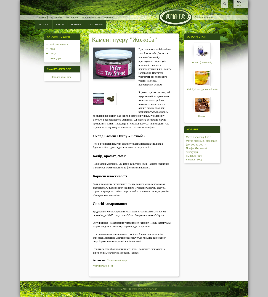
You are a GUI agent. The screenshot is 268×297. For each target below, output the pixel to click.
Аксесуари (55, 58)
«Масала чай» (194, 155)
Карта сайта (55, 17)
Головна (41, 17)
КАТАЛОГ (44, 24)
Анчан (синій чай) (202, 62)
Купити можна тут (103, 265)
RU (239, 5)
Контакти (108, 17)
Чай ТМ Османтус (59, 44)
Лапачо (202, 116)
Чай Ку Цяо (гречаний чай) (202, 89)
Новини (76, 24)
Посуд (53, 53)
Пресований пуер (117, 260)
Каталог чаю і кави (61, 77)
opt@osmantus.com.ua (144, 289)
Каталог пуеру (194, 159)
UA (239, 1)
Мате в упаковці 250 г (198, 137)
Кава (52, 49)
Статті (60, 24)
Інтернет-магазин (91, 17)
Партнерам (72, 17)
